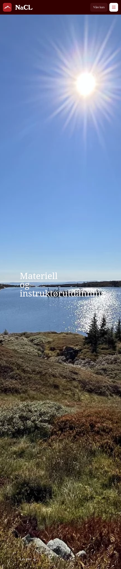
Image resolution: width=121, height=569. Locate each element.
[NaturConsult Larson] (7, 7)
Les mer (28, 559)
